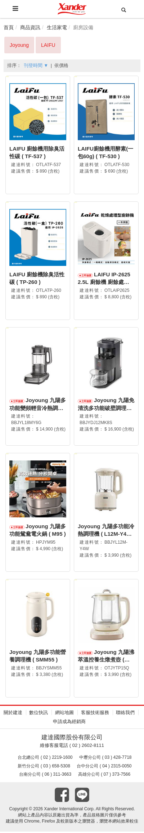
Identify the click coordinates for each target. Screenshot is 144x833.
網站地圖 (64, 714)
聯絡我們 (125, 714)
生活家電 (57, 27)
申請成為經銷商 (69, 722)
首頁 (9, 27)
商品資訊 (30, 27)
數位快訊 (38, 714)
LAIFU (48, 45)
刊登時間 (36, 65)
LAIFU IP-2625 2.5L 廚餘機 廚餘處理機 (104, 282)
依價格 (61, 65)
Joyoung (19, 45)
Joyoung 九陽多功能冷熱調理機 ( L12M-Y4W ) (106, 534)
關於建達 (13, 714)
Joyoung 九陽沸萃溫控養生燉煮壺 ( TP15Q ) (106, 661)
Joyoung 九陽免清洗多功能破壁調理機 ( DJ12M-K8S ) (106, 408)
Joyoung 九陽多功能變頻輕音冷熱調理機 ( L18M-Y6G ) (37, 408)
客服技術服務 (95, 714)
